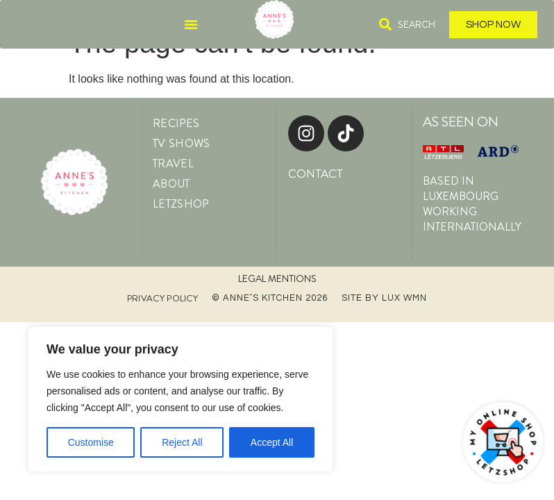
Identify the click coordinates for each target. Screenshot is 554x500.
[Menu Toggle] (191, 24)
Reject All (182, 442)
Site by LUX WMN (384, 298)
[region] (180, 399)
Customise (91, 442)
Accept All (272, 442)
